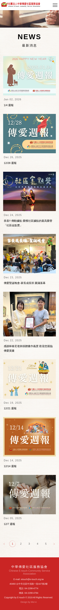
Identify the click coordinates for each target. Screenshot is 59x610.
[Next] (54, 543)
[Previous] (4, 543)
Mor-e (34, 602)
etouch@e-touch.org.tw (32, 579)
